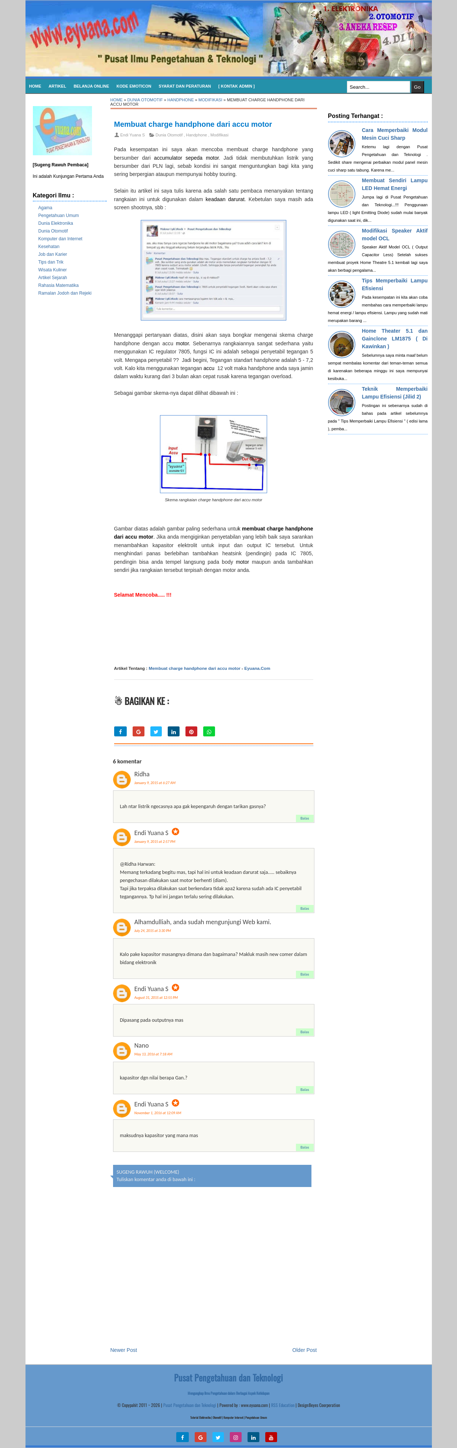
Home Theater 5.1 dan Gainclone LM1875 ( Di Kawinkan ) (395, 338)
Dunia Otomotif (53, 231)
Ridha (142, 774)
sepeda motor (202, 158)
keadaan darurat (225, 199)
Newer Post (123, 1350)
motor (181, 343)
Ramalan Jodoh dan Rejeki (65, 293)
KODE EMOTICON (133, 86)
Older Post (304, 1350)
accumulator (168, 158)
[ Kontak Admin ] (236, 86)
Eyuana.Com (257, 668)
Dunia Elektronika (55, 223)
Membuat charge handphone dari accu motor (193, 124)
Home (35, 86)
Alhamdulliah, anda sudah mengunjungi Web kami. (203, 922)
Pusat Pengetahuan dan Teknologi (189, 1405)
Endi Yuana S (151, 833)
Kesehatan (48, 246)
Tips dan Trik (51, 262)
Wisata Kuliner (52, 269)
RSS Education (282, 1405)
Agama (45, 207)
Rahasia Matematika (58, 285)
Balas (304, 818)
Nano (141, 1045)
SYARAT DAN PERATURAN (184, 86)
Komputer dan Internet (60, 238)
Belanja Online (91, 86)
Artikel (57, 86)
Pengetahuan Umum (58, 215)
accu (209, 368)
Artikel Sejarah (52, 277)
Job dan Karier (52, 254)
